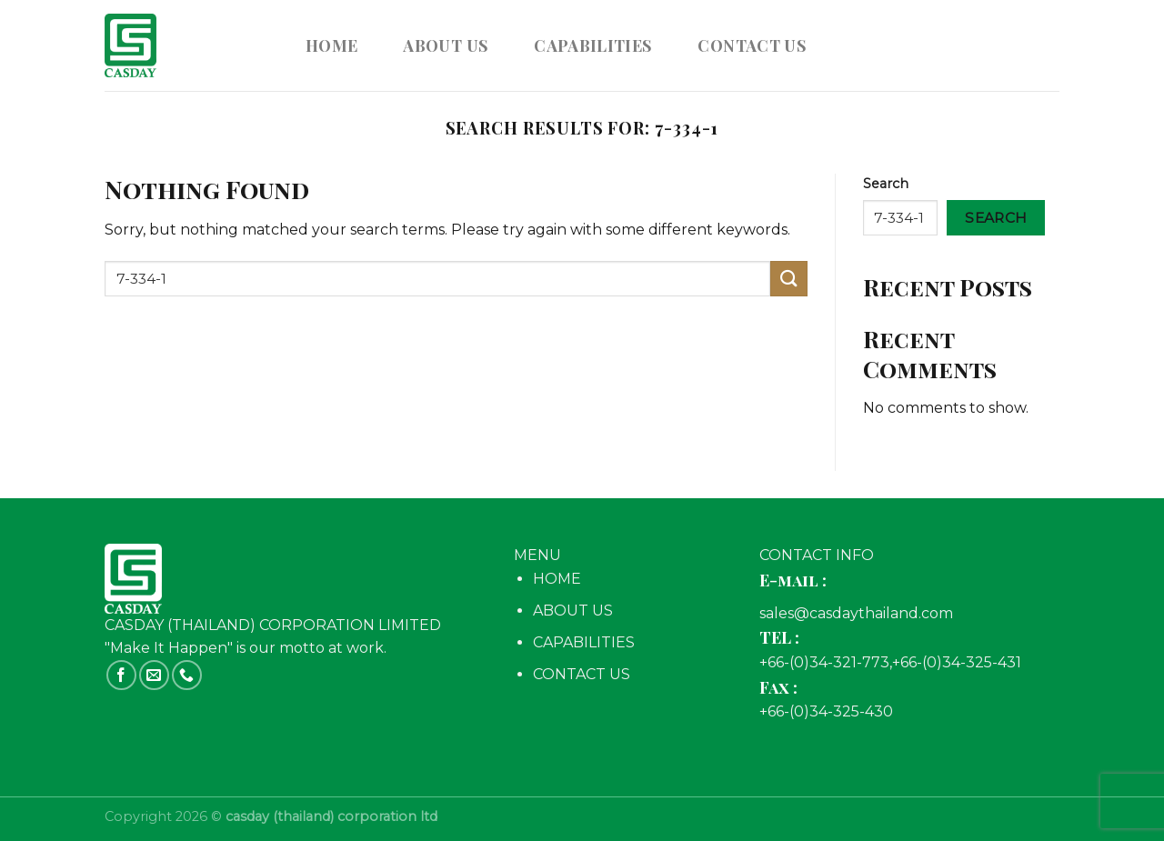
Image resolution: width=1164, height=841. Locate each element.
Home (331, 45)
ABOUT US (445, 45)
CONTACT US (752, 45)
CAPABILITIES (593, 45)
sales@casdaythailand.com (856, 613)
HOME (557, 578)
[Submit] (788, 278)
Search (885, 183)
